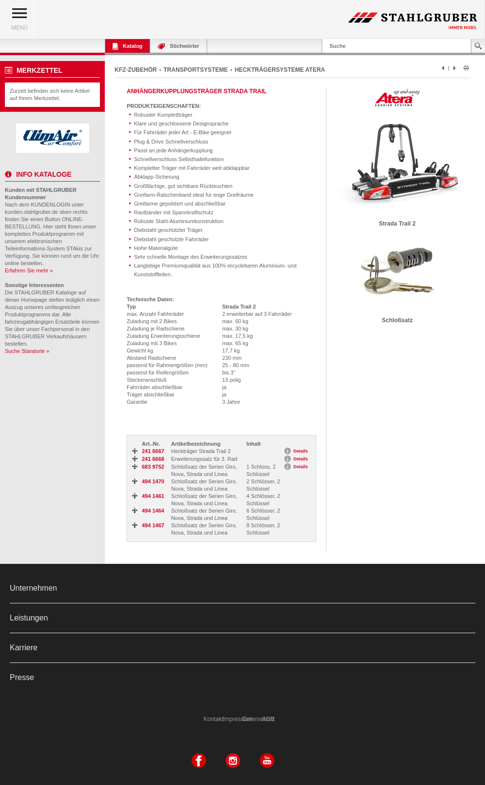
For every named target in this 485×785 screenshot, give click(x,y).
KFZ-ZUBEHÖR (136, 69)
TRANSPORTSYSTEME (196, 69)
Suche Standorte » (27, 351)
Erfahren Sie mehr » (29, 270)
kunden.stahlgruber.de (31, 212)
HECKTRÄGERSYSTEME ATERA (279, 69)
